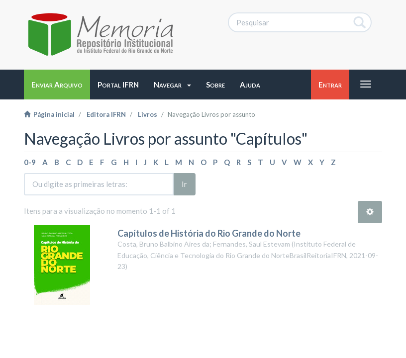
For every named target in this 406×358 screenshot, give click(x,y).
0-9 (30, 162)
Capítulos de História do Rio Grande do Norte (209, 233)
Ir (184, 183)
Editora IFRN (106, 114)
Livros (147, 114)
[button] (172, 84)
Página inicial (49, 114)
